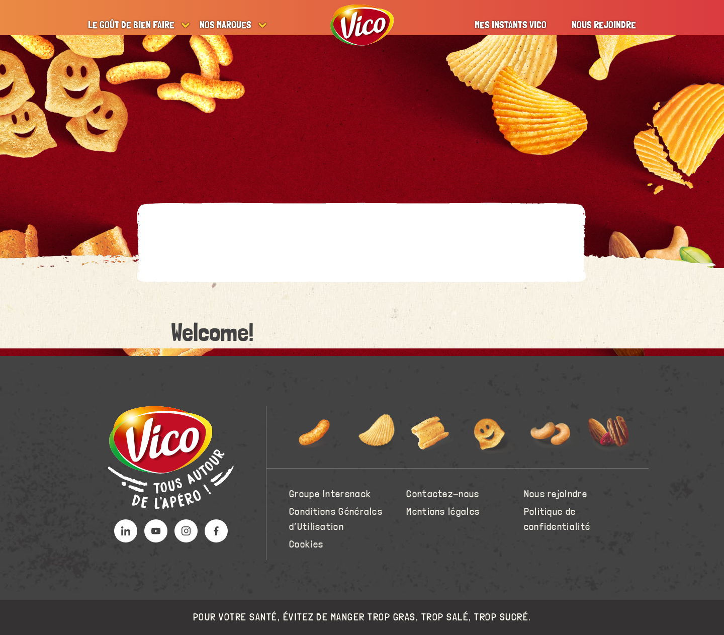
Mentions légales (443, 512)
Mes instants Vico (511, 25)
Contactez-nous (442, 494)
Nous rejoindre (604, 25)
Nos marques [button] (225, 25)
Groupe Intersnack (330, 494)
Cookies (306, 544)
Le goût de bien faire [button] (131, 25)
